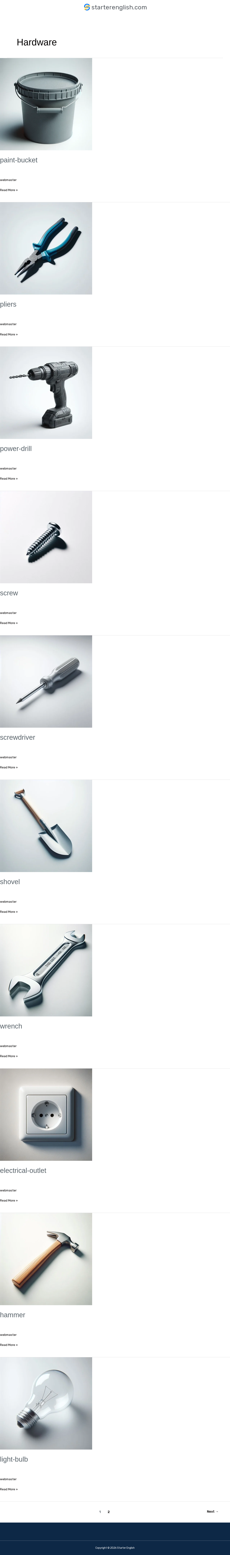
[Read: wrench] (46, 970)
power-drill (16, 448)
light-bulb (14, 1459)
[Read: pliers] (46, 248)
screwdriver (18, 737)
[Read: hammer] (46, 1259)
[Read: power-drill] (46, 393)
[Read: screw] (46, 537)
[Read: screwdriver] (46, 681)
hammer (13, 1315)
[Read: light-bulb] (46, 1403)
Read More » (9, 189)
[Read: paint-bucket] (46, 104)
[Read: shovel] (46, 826)
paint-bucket (19, 160)
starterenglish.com (119, 7)
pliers (8, 304)
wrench (11, 1026)
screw (9, 593)
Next (212, 1512)
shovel (10, 882)
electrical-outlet (24, 1170)
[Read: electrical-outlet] (46, 1114)
